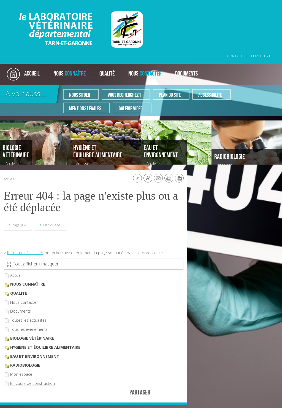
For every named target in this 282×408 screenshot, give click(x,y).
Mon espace (21, 374)
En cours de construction (32, 383)
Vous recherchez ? (124, 95)
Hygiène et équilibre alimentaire (45, 347)
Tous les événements (29, 329)
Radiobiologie (25, 365)
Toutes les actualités (28, 320)
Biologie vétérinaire (32, 338)
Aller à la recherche (78, 3)
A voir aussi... (26, 93)
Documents (20, 311)
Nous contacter (24, 302)
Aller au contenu (49, 3)
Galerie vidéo (131, 108)
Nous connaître (27, 284)
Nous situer (79, 95)
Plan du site (170, 95)
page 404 (19, 225)
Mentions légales (85, 108)
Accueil (9, 179)
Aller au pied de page (111, 3)
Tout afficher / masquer (33, 264)
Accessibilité (210, 95)
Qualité (18, 293)
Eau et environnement (34, 356)
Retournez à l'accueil (25, 252)
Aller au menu (24, 3)
